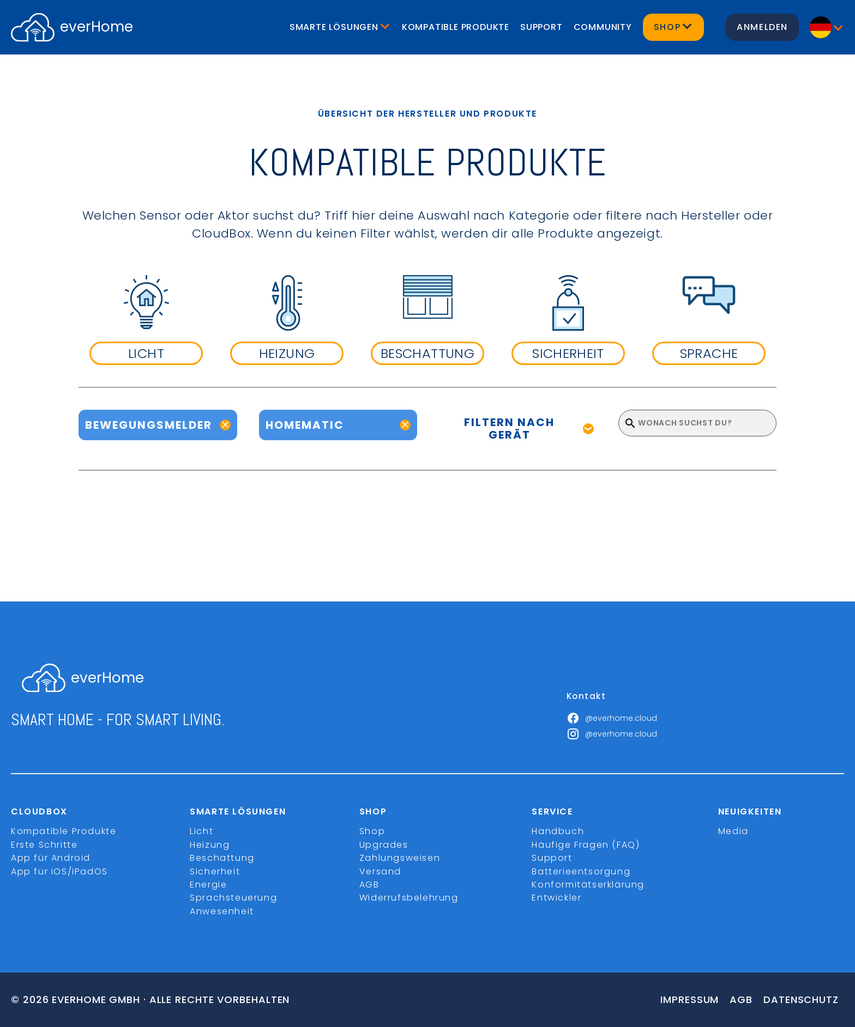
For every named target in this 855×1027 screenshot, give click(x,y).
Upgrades (383, 844)
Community (603, 27)
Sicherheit (215, 871)
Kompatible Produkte (455, 27)
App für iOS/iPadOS (59, 871)
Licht (201, 831)
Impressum (689, 999)
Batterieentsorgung (581, 871)
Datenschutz (801, 999)
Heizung (210, 844)
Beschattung (222, 858)
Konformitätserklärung (588, 884)
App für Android (51, 858)
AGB (369, 884)
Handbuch (558, 831)
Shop (372, 831)
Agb (741, 999)
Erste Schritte (44, 844)
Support (541, 27)
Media (733, 831)
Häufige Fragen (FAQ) (586, 844)
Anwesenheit (222, 911)
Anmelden (762, 27)
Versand (380, 871)
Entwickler (556, 897)
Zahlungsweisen (399, 858)
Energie (208, 884)
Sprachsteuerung (233, 897)
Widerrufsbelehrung (409, 897)
